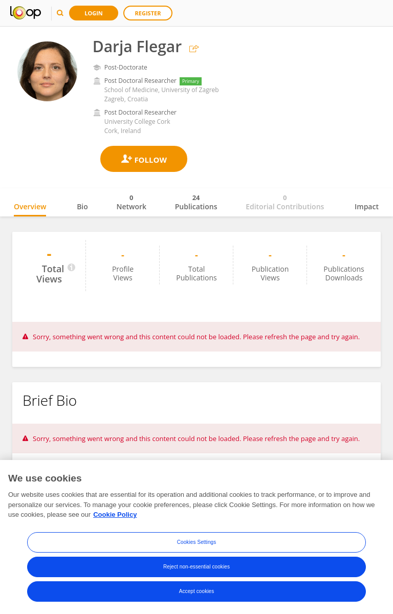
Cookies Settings (196, 542)
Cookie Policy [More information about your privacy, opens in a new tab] (115, 515)
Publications (196, 202)
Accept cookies (196, 592)
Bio (82, 206)
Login (93, 13)
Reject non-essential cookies (196, 567)
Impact (367, 206)
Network (131, 202)
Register (148, 13)
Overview (30, 206)
